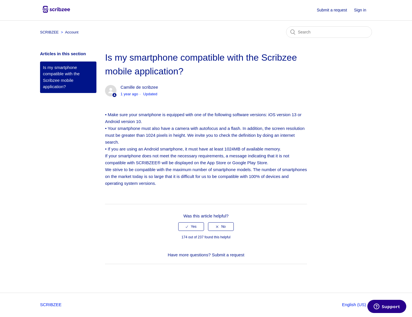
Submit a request (332, 10)
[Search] (329, 32)
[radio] (191, 226)
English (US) (354, 304)
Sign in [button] (360, 10)
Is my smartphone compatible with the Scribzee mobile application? (61, 77)
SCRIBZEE (49, 32)
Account (71, 32)
